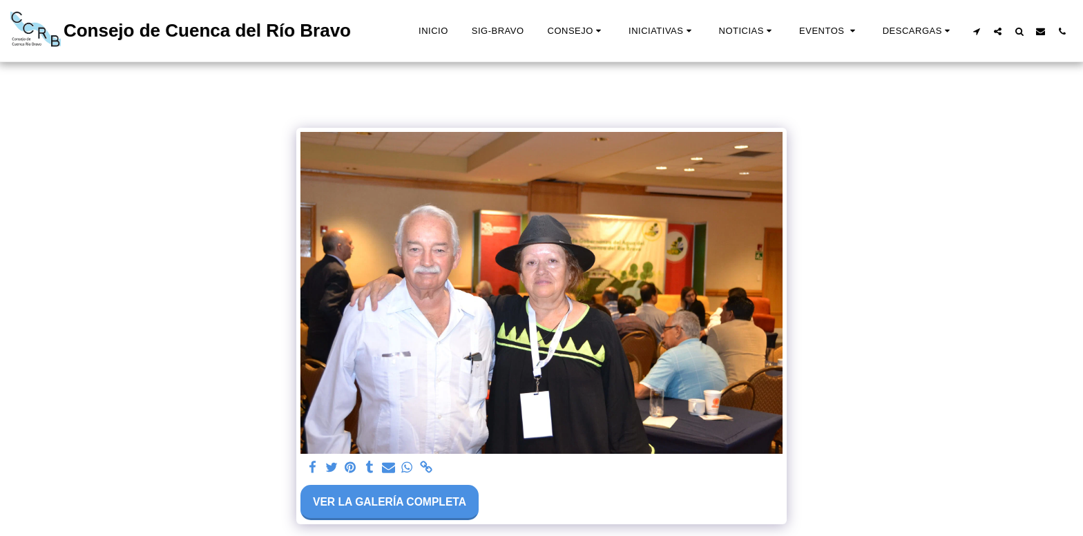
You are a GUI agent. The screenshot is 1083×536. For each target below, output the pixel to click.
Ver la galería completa (389, 502)
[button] (576, 31)
